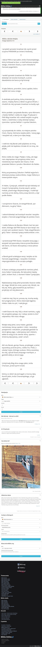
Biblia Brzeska (4, 577)
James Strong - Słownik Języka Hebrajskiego (9, 613)
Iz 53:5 (38, 435)
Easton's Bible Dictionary (5, 615)
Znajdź (21, 539)
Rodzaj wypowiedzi (4, 525)
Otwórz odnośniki (14, 19)
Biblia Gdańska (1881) (5, 580)
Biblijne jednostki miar (5, 627)
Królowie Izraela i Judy (5, 633)
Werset (2, 407)
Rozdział (2, 403)
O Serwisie (3, 641)
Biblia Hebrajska (4, 601)
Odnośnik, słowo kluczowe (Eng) (7, 550)
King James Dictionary (5, 618)
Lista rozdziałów (36, 34)
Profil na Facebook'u (5, 640)
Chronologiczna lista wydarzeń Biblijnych (9, 631)
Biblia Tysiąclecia (4, 602)
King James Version (5, 591)
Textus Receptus (4, 590)
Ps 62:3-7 (38, 506)
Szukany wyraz (4, 533)
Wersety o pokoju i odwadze (6, 632)
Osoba (2, 529)
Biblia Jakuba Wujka (5, 582)
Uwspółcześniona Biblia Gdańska (7, 586)
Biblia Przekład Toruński (5, 585)
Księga (2, 399)
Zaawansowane (22, 19)
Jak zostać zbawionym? (5, 623)
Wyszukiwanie (5, 19)
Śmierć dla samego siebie (6, 629)
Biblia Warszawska (5, 581)
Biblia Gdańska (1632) (5, 579)
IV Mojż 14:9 (37, 424)
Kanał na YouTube (4, 639)
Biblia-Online (6, 6)
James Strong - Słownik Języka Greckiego (8, 614)
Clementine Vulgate (5, 588)
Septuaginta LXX (4, 594)
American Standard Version (6, 587)
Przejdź (21, 411)
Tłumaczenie (4, 21)
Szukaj (21, 556)
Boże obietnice (4, 634)
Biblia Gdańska (4, 600)
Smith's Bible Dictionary (5, 619)
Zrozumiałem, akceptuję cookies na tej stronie (11, 2)
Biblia (2, 395)
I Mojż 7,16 (17, 443)
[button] (21, 397)
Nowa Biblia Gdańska (5, 583)
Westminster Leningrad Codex (7, 596)
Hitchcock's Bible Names (5, 616)
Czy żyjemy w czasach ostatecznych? (8, 628)
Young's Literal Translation (6, 592)
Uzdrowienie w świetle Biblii (6, 626)
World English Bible (5, 593)
